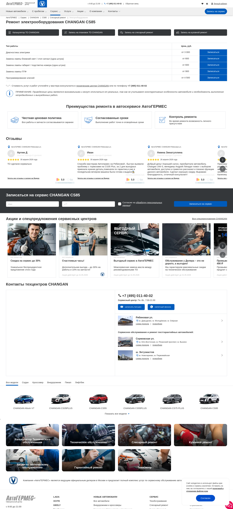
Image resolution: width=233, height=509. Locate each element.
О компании (96, 11)
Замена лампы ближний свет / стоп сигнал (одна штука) (35, 58)
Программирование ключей (20, 78)
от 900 (185, 71)
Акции (80, 11)
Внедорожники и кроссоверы (107, 505)
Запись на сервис (216, 11)
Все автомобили (101, 501)
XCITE (56, 501)
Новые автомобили (16, 11)
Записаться (213, 52)
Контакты (113, 11)
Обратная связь (132, 4)
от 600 (185, 58)
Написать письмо (132, 307)
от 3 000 (185, 52)
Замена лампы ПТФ (16, 71)
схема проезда (142, 324)
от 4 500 (185, 77)
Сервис (54, 11)
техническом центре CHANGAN (92, 85)
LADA (56, 497)
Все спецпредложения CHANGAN (209, 218)
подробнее (157, 324)
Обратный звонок (162, 307)
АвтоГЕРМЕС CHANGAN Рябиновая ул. (26, 147)
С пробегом (38, 11)
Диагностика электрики (18, 52)
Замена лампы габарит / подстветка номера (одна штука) (35, 65)
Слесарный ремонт (159, 505)
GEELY (57, 505)
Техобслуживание (158, 501)
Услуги (67, 11)
